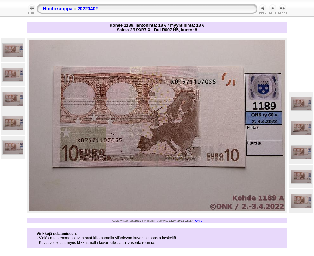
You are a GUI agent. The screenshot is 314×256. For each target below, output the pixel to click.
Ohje (198, 220)
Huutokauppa (58, 8)
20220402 (87, 8)
